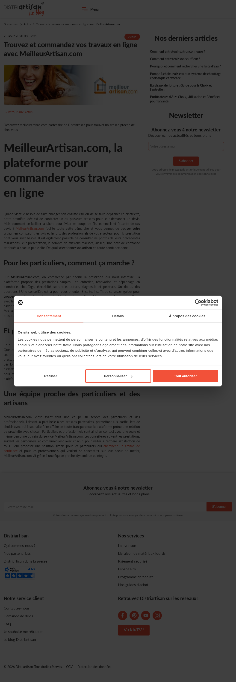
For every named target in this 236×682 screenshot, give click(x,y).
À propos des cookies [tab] (187, 316)
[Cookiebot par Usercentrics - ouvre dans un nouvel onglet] (198, 302)
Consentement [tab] (49, 316)
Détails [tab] (118, 316)
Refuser (50, 376)
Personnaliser (118, 376)
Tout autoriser (185, 376)
